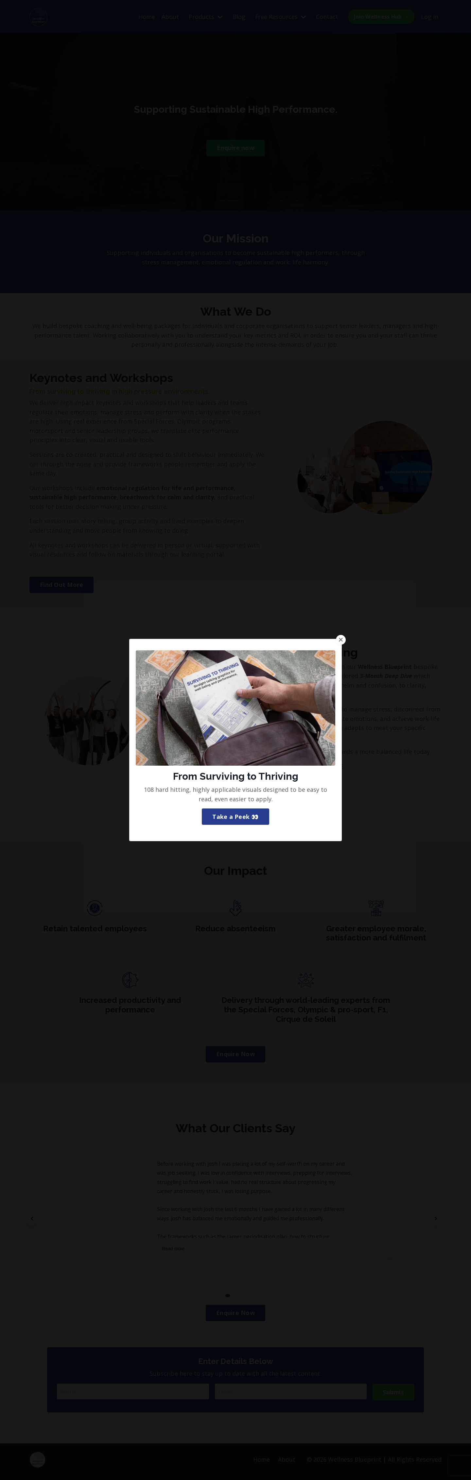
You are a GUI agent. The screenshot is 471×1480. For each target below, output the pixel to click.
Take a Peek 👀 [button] (235, 773)
